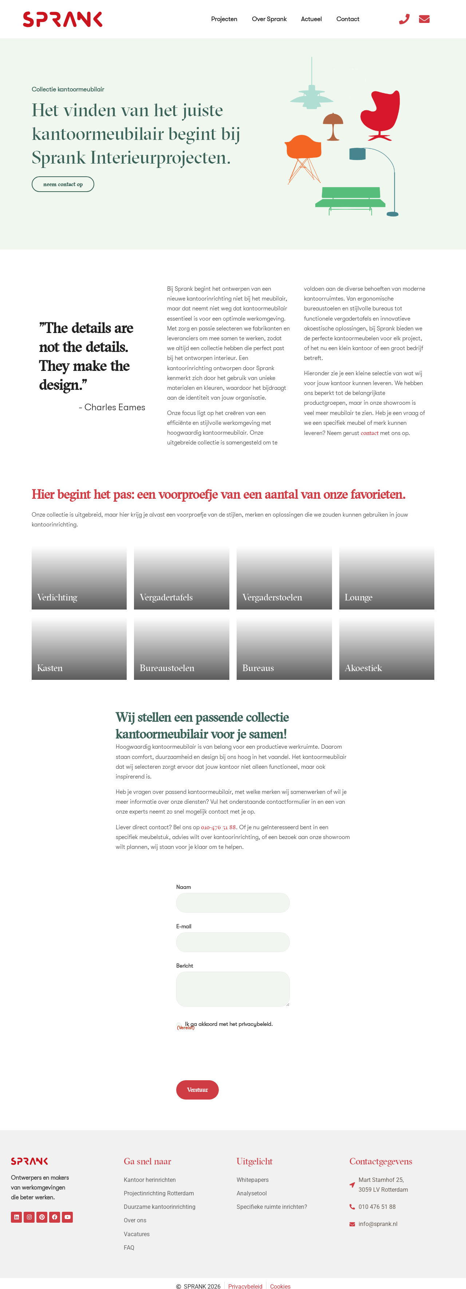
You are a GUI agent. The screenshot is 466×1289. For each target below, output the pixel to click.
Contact (348, 14)
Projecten (225, 14)
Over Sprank (270, 14)
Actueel (312, 14)
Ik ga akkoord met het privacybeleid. (224, 1021)
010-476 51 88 (218, 827)
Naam (183, 887)
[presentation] (231, 1049)
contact (370, 432)
